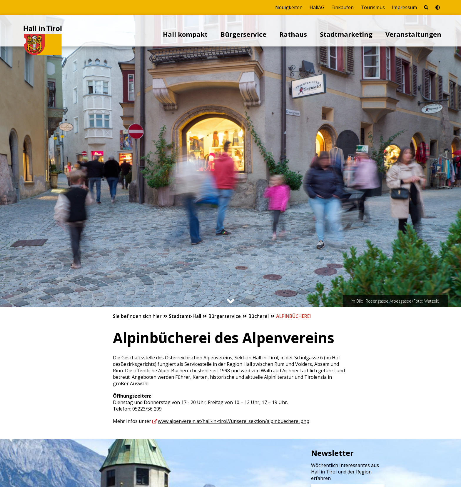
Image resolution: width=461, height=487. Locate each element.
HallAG (317, 7)
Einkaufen (342, 7)
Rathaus (293, 34)
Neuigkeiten (289, 7)
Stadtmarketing (346, 34)
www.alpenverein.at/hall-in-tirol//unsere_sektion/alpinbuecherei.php (233, 421)
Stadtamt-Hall (185, 316)
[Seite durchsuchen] (426, 7)
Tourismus (373, 7)
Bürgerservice (243, 34)
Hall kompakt (185, 34)
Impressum (404, 7)
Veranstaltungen (413, 34)
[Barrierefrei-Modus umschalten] (437, 7)
